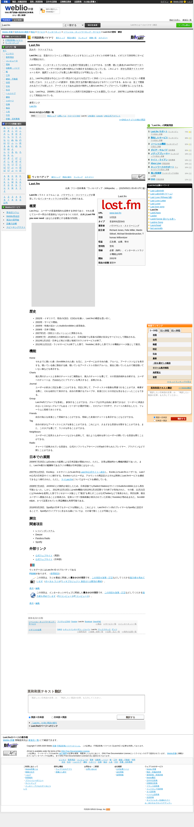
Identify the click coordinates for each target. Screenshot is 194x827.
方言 (8, 115)
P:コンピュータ (81, 596)
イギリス (122, 55)
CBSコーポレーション (58, 333)
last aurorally (156, 228)
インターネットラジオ (53, 65)
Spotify (49, 507)
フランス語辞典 (153, 786)
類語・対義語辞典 (19, 2)
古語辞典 (78, 2)
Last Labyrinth (157, 190)
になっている (99, 69)
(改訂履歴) (63, 753)
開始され (38, 59)
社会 (155, 354)
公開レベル (61, 116)
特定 (155, 349)
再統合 (39, 95)
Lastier (153, 216)
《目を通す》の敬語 (162, 363)
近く (135, 82)
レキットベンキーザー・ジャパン (76, 629)
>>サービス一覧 (109, 624)
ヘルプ (189, 2)
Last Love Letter (158, 200)
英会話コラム (12, 212)
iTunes (55, 380)
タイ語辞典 (151, 792)
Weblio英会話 (12, 216)
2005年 (38, 326)
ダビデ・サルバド (159, 150)
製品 (33, 32)
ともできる (137, 85)
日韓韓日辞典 (65, 2)
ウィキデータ (35, 570)
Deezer (38, 534)
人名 (8, 111)
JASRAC (52, 337)
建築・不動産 (12, 79)
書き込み (93, 82)
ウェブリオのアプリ (64, 769)
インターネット (54, 32)
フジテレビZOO (63, 621)
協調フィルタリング (51, 72)
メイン (74, 55)
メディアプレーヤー (160, 153)
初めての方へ (174, 20)
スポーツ (10, 101)
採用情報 (120, 775)
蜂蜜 (155, 344)
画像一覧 (93, 38)
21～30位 (175, 330)
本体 (131, 91)
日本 (58, 91)
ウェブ (69, 592)
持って (35, 82)
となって (93, 72)
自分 (78, 85)
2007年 (121, 91)
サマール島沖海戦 (161, 368)
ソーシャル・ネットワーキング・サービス (82, 32)
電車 (8, 64)
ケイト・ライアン (159, 159)
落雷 (155, 377)
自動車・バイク (13, 68)
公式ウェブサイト (43, 555)
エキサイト (68, 91)
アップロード (110, 85)
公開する (125, 85)
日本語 (85, 91)
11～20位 (164, 330)
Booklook (88, 621)
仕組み (90, 69)
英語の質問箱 (12, 220)
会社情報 (120, 772)
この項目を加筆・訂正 (102, 577)
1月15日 (46, 340)
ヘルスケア (11, 93)
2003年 (131, 55)
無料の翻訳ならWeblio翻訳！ (51, 10)
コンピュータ (12, 61)
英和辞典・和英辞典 (155, 775)
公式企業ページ (122, 769)
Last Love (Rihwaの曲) (161, 197)
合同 (155, 340)
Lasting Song (156, 222)
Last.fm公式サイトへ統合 (93, 472)
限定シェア (51, 116)
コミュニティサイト (93, 55)
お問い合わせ (91, 769)
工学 (8, 75)
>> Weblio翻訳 (185, 388)
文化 (8, 86)
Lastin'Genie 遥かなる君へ (163, 219)
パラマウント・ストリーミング (124, 226)
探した (47, 85)
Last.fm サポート (159, 131)
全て (5, 51)
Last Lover (155, 203)
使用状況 (55, 573)
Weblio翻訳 (151, 778)
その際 (107, 65)
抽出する (82, 69)
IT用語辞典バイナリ (42, 37)
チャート (48, 376)
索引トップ (60, 38)
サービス (41, 32)
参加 (63, 82)
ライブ (39, 85)
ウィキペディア (40, 177)
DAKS (59, 629)
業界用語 (10, 57)
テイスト (135, 69)
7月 (44, 337)
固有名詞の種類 (22, 32)
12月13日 (64, 489)
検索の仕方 (29, 772)
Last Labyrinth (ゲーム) (161, 194)
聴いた (116, 65)
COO (72, 318)
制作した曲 (87, 85)
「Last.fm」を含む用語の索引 (44, 723)
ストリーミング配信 (59, 55)
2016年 (32, 507)
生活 (8, 90)
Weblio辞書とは (31, 769)
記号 (5, 202)
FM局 (74, 218)
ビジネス (10, 53)
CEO (66, 318)
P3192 (32, 573)
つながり (77, 78)
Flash (101, 446)
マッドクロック (104, 629)
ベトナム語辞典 (153, 794)
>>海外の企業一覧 (129, 632)
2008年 (38, 337)
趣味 (8, 97)
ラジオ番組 (54, 577)
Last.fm (33, 106)
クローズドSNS (73, 116)
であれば (72, 85)
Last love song (157, 206)
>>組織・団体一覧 (95, 632)
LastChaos (155, 213)
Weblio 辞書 (178, 2)
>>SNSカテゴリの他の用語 (132, 119)
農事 (155, 358)
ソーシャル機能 (158, 144)
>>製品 (98, 624)
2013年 (38, 340)
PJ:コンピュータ (66, 596)
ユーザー (50, 69)
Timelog (74, 621)
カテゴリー (103, 38)
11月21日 (47, 344)
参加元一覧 (187, 20)
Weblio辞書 (171, 753)
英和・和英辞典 (36, 2)
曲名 (121, 65)
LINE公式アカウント (112, 116)
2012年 (56, 489)
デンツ (114, 629)
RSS (108, 809)
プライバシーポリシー (34, 780)
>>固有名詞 (81, 632)
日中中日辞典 (51, 2)
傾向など (72, 69)
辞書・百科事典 (13, 119)
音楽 (45, 55)
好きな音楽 (126, 69)
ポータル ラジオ (52, 581)
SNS (96, 78)
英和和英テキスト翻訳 (44, 691)
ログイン (165, 1)
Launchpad (155, 225)
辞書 (6, 2)
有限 (155, 335)
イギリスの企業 (35, 630)
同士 (68, 78)
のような (68, 65)
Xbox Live (156, 163)
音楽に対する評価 (78, 82)
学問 (8, 82)
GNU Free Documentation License (75, 751)
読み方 (32, 49)
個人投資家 (156, 173)
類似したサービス (159, 137)
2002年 (38, 318)
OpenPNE (97, 621)
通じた (66, 72)
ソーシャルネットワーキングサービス (118, 78)
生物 (8, 104)
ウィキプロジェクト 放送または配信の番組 (81, 581)
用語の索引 (71, 38)
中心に (54, 78)
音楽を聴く (84, 65)
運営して (105, 91)
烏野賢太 (157, 372)
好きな (60, 69)
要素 (143, 78)
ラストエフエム (45, 49)
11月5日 (40, 472)
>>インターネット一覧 (127, 624)
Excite (51, 461)
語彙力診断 (11, 223)
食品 (8, 108)
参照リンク (34, 102)
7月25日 (40, 461)
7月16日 (40, 486)
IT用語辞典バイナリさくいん (68, 746)
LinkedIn (99, 116)
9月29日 (40, 507)
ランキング (82, 38)
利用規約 (29, 778)
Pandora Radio (42, 538)
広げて (86, 78)
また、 (32, 78)
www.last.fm (115, 213)
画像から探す (61, 772)
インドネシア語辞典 (155, 789)
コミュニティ (50, 82)
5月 (44, 333)
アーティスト (61, 85)
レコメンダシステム (45, 531)
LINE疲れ (91, 116)
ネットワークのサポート (162, 167)
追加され (40, 69)
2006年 (50, 91)
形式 (75, 65)
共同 (77, 91)
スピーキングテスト (15, 227)
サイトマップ (30, 783)
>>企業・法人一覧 (112, 632)
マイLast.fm (67, 479)
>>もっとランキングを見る (179, 382)
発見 (76, 72)
